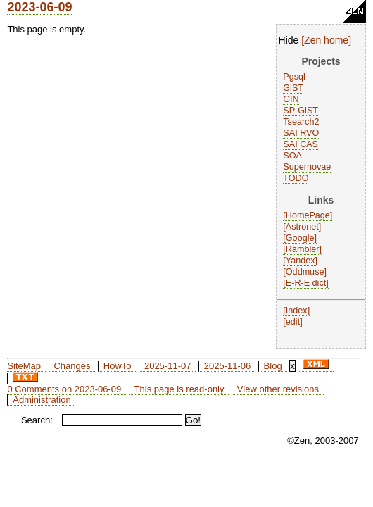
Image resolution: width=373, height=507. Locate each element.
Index (297, 310)
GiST (293, 88)
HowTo (117, 366)
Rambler (303, 249)
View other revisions (278, 389)
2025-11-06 (227, 366)
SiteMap (24, 366)
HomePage (308, 215)
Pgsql (294, 77)
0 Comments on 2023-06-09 (64, 389)
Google (300, 238)
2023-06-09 (39, 7)
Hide (289, 40)
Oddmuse (305, 272)
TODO (295, 178)
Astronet (302, 227)
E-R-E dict (306, 283)
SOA (292, 156)
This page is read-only (179, 389)
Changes (71, 366)
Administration (41, 399)
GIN (290, 99)
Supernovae (307, 167)
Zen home (326, 40)
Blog (273, 366)
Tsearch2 (301, 122)
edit (293, 322)
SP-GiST (300, 110)
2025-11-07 (167, 366)
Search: (37, 420)
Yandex (300, 260)
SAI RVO (301, 133)
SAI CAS (300, 144)
